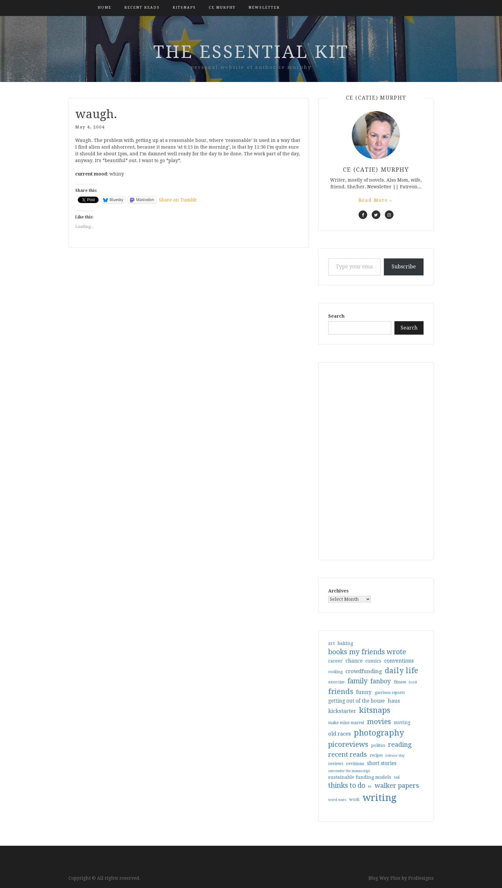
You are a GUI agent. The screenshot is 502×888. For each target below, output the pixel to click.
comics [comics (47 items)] (373, 661)
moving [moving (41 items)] (402, 722)
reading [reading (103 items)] (400, 744)
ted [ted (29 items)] (397, 777)
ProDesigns (420, 878)
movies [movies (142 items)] (379, 721)
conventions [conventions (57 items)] (399, 661)
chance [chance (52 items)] (353, 661)
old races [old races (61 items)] (339, 734)
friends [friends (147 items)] (340, 691)
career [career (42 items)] (335, 661)
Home (104, 7)
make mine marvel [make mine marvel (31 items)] (346, 723)
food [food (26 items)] (413, 682)
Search (336, 316)
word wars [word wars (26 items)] (337, 800)
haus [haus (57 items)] (394, 701)
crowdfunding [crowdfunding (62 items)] (363, 671)
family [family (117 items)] (357, 681)
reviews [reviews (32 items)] (335, 763)
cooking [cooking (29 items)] (335, 672)
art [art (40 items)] (331, 643)
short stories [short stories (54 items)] (381, 763)
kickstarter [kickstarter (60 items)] (342, 711)
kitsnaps (184, 7)
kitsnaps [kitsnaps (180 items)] (374, 710)
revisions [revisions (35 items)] (355, 763)
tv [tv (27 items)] (370, 786)
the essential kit (251, 52)
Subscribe (404, 267)
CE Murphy (222, 7)
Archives (338, 590)
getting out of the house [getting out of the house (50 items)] (356, 701)
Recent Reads (142, 7)
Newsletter (264, 7)
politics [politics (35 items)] (378, 745)
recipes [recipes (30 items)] (376, 755)
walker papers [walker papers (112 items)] (397, 785)
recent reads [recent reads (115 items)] (347, 754)
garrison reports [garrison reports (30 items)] (390, 692)
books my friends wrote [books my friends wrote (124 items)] (367, 652)
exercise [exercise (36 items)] (336, 682)
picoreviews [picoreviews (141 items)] (348, 744)
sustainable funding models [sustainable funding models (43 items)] (359, 777)
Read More (376, 200)
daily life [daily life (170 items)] (401, 670)
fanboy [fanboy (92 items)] (380, 681)
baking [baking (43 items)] (345, 643)
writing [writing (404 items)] (379, 797)
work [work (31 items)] (354, 799)
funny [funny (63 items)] (364, 692)
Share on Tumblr (178, 199)
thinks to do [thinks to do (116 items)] (346, 785)
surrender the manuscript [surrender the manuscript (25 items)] (349, 771)
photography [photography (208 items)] (379, 732)
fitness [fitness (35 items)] (400, 682)
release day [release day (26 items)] (395, 756)
